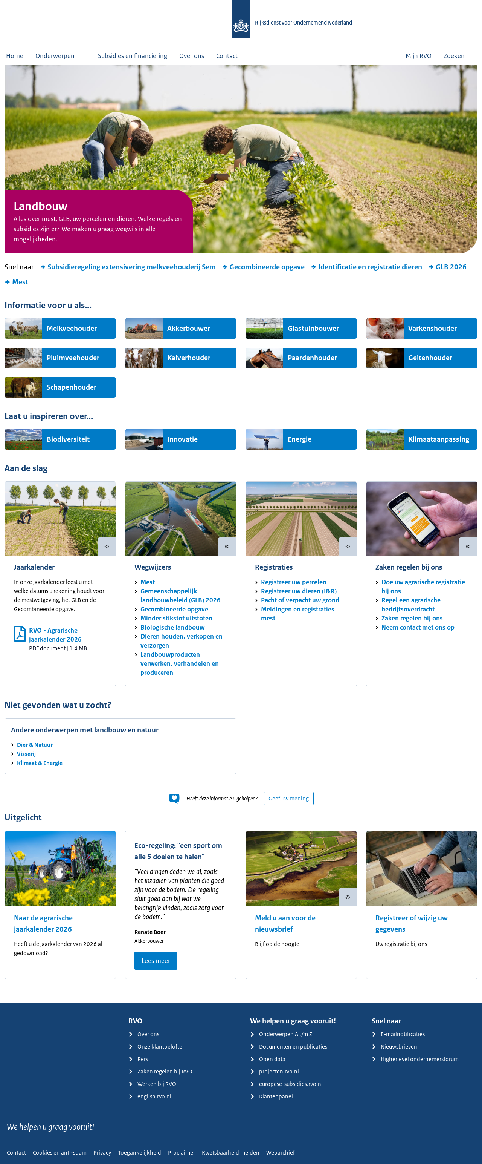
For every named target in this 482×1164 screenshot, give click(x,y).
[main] (241, 534)
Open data (267, 1059)
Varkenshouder (432, 328)
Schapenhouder (71, 387)
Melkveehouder (72, 328)
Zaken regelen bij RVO (160, 1071)
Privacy (102, 1152)
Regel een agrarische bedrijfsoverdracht (411, 604)
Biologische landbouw (172, 627)
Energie (299, 439)
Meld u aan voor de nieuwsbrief (285, 924)
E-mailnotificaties (398, 1034)
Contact (227, 56)
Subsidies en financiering (132, 56)
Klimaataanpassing (438, 439)
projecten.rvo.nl (274, 1071)
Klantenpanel (271, 1096)
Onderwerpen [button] (60, 56)
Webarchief (280, 1152)
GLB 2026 (447, 267)
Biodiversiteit (68, 439)
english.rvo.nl (149, 1096)
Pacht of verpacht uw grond (300, 600)
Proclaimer (181, 1152)
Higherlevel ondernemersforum (415, 1059)
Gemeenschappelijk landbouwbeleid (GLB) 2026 (180, 595)
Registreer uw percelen (293, 582)
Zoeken (460, 56)
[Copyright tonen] (107, 546)
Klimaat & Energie (40, 762)
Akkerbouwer (188, 328)
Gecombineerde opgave (263, 267)
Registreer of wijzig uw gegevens (411, 924)
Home (14, 56)
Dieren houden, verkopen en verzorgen (181, 641)
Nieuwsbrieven (394, 1046)
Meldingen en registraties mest (297, 613)
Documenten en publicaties (288, 1046)
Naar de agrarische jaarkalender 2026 (43, 924)
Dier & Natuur (35, 744)
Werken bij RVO (152, 1083)
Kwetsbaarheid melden (230, 1152)
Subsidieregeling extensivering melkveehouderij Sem (128, 267)
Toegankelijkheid (139, 1152)
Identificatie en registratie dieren (366, 267)
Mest (16, 282)
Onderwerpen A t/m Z (281, 1034)
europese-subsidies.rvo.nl (286, 1083)
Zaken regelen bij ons (412, 618)
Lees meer (156, 961)
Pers (138, 1059)
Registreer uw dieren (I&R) (299, 591)
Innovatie (182, 439)
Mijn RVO (419, 56)
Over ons (191, 56)
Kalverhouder (188, 357)
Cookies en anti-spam (60, 1152)
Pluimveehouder (73, 357)
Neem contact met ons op (418, 627)
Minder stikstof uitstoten (176, 618)
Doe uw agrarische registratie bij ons (423, 586)
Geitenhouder (430, 357)
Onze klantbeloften (157, 1046)
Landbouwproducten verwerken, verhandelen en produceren (179, 663)
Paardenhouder (312, 357)
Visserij (26, 753)
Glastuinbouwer (313, 328)
